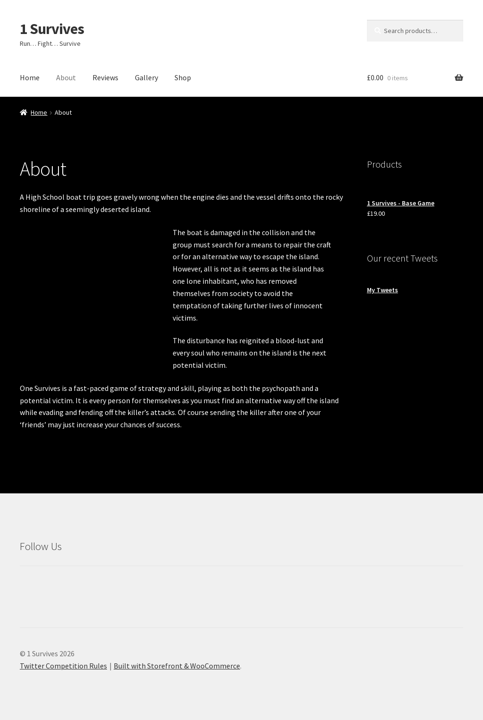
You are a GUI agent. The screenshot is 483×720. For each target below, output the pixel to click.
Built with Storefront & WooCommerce (177, 665)
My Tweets (382, 290)
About (66, 77)
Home (30, 77)
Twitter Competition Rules (63, 665)
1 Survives (52, 28)
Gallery (146, 77)
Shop (183, 77)
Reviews (105, 77)
